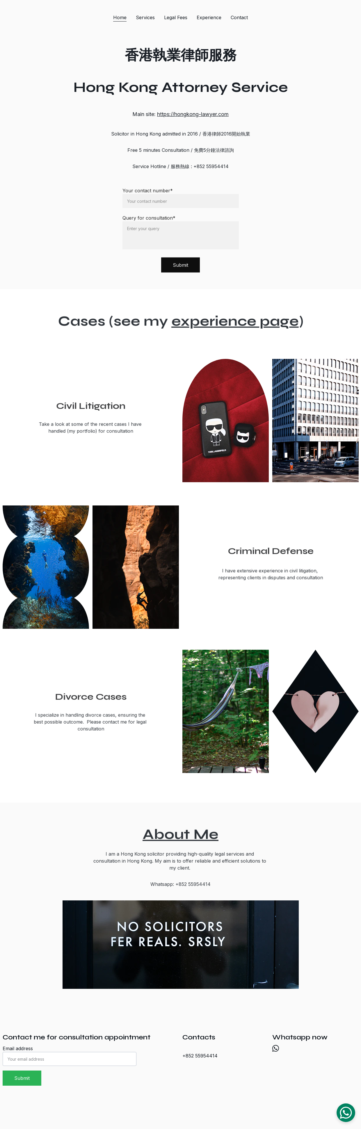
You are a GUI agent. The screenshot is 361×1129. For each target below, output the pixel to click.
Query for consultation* (148, 222)
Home (120, 17)
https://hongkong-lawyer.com (193, 114)
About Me (180, 835)
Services (145, 17)
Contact (239, 17)
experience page (232, 321)
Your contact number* (147, 195)
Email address (18, 1048)
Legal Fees (175, 17)
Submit (180, 269)
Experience (209, 17)
